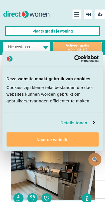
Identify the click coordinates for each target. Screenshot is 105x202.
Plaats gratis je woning (52, 31)
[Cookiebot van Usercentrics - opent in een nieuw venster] (75, 59)
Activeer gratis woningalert (77, 47)
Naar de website (52, 139)
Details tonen (73, 122)
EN (88, 15)
